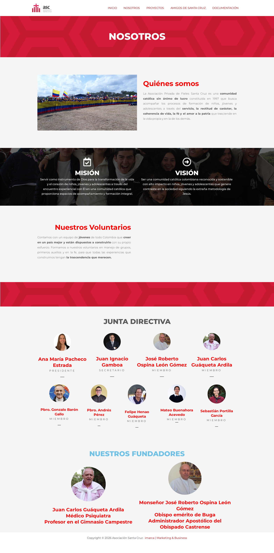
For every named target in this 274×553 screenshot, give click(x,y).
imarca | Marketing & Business (166, 538)
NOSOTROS (135, 8)
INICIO (117, 8)
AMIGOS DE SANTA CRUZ (189, 8)
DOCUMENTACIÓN (226, 8)
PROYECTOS (158, 8)
